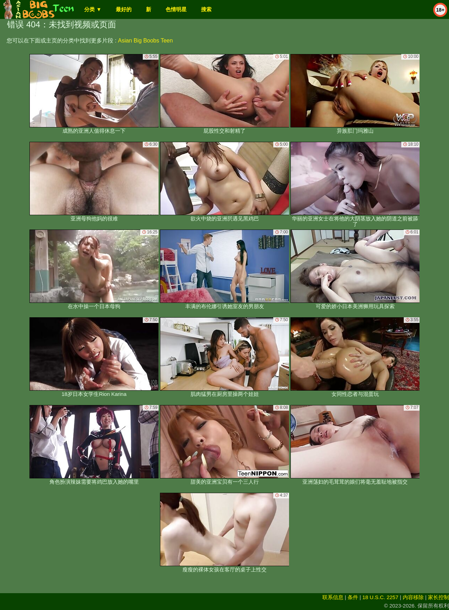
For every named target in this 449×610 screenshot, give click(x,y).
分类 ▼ (92, 9)
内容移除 (413, 597)
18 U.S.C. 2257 (380, 597)
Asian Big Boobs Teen (145, 41)
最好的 (124, 9)
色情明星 (176, 9)
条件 (353, 597)
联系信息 (332, 597)
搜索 (206, 9)
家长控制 (438, 597)
